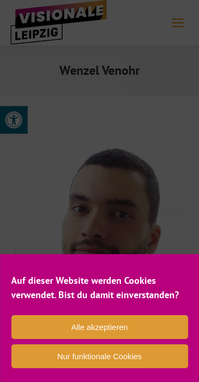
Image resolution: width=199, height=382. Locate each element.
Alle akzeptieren (99, 327)
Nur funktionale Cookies (99, 356)
